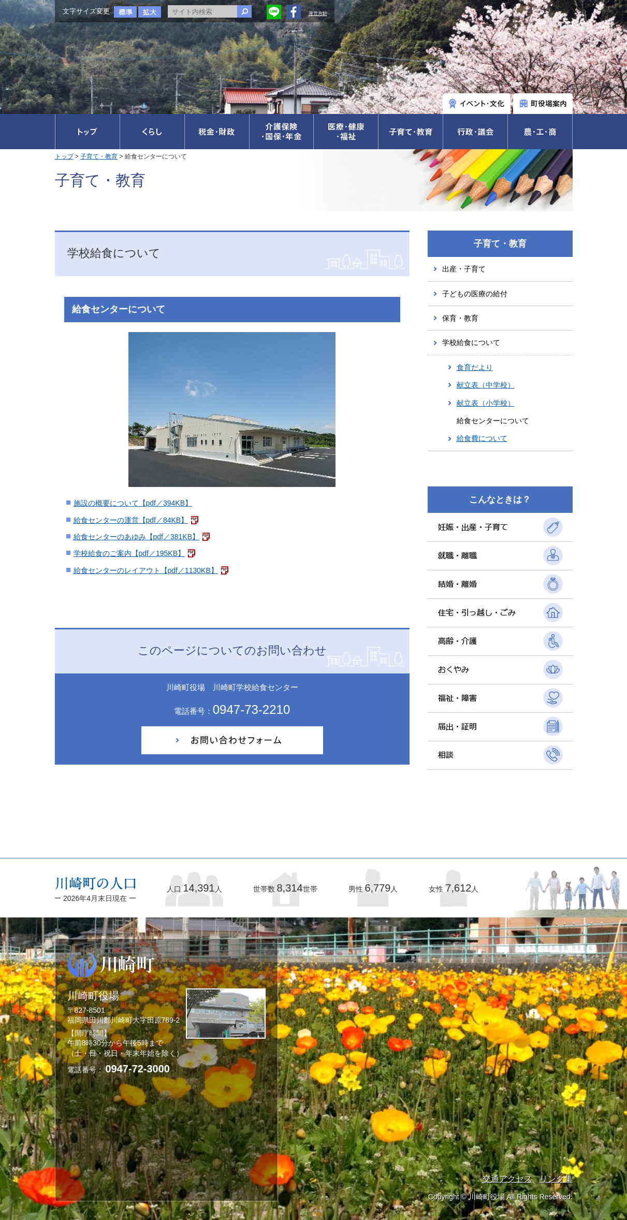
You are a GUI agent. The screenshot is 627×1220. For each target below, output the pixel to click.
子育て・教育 (99, 156)
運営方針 (318, 13)
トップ (64, 156)
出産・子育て (464, 269)
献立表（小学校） (486, 403)
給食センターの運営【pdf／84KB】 (131, 520)
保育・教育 (460, 318)
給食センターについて (493, 421)
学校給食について (471, 342)
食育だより (475, 367)
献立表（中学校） (486, 385)
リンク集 (556, 1178)
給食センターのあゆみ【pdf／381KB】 (137, 537)
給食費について (482, 438)
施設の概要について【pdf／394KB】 (133, 503)
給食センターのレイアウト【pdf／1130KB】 (146, 570)
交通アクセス (507, 1178)
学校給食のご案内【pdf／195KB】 (129, 553)
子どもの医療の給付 (474, 294)
